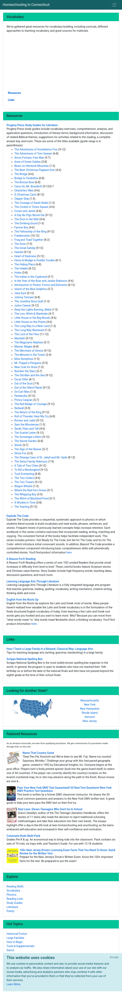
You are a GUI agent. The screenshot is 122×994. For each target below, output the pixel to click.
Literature (12, 907)
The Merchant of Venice (28, 350)
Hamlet (18, 252)
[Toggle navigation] (114, 4)
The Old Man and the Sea (29, 375)
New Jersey (90, 721)
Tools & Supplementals (21, 946)
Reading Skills (15, 886)
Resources (14, 92)
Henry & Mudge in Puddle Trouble (34, 260)
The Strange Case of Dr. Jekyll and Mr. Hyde (40, 457)
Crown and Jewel (24, 211)
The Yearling (21, 506)
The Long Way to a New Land (32, 326)
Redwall (19, 408)
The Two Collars (24, 477)
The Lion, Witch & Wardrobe (31, 313)
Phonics (11, 894)
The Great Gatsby (25, 248)
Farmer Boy (21, 227)
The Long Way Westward (29, 330)
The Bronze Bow (24, 182)
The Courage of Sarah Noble (31, 202)
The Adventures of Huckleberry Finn (36, 149)
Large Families (15, 937)
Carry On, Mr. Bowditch (28, 186)
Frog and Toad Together (28, 239)
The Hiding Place (24, 264)
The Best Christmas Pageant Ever (34, 170)
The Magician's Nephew (28, 342)
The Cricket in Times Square (31, 206)
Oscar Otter (21, 379)
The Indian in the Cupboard (30, 276)
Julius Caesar (22, 305)
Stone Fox (20, 453)
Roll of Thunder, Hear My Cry (31, 416)
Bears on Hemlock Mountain (31, 165)
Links (11, 99)
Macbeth (19, 338)
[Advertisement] (61, 61)
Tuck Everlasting (24, 473)
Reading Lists (15, 898)
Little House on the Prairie (30, 321)
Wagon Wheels (23, 486)
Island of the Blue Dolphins (30, 289)
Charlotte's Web (23, 190)
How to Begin (15, 942)
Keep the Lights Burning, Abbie (33, 309)
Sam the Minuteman (26, 424)
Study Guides (15, 902)
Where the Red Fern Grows (30, 490)
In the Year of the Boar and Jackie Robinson (40, 280)
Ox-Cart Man (22, 391)
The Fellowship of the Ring (30, 231)
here (68, 552)
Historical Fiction (17, 933)
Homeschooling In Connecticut (26, 5)
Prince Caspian (23, 399)
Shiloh (18, 445)
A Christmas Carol (25, 194)
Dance (10, 950)
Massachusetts (89, 700)
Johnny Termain (24, 297)
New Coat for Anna (25, 367)
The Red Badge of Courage (30, 404)
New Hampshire (90, 708)
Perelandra (21, 395)
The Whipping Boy (25, 494)
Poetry (10, 911)
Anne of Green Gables (27, 161)
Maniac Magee (23, 346)
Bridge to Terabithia (26, 178)
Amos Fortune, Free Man (29, 157)
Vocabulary (13, 890)
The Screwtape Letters (28, 436)
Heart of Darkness (25, 256)
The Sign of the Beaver (28, 449)
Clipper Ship (21, 198)
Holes (17, 272)
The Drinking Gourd (26, 223)
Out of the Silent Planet (28, 387)
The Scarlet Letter (25, 432)
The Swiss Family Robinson (31, 461)
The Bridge (21, 174)
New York (89, 704)
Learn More (13, 984)
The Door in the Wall (26, 219)
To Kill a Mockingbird (27, 469)
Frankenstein (22, 235)
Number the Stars (25, 371)
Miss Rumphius (23, 358)
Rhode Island (90, 712)
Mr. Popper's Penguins (27, 363)
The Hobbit (21, 268)
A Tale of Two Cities (26, 465)
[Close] (114, 957)
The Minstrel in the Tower (29, 354)
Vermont (90, 716)
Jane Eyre (20, 293)
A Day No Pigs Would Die (29, 215)
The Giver (20, 243)
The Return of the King (28, 412)
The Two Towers (24, 482)
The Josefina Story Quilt (28, 301)
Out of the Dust (23, 383)
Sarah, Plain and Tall (26, 428)
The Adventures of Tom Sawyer (33, 153)
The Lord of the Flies (26, 334)
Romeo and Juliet (25, 420)
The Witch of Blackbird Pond (31, 498)
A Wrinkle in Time (25, 502)
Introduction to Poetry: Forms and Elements (40, 284)
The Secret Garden (25, 441)
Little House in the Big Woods (32, 317)
